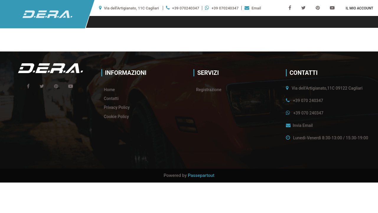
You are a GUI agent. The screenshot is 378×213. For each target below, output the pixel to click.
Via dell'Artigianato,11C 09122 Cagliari (326, 88)
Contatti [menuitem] (111, 98)
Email (256, 8)
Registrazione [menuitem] (208, 89)
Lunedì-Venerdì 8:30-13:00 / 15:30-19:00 (330, 137)
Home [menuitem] (109, 89)
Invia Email (303, 125)
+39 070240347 (185, 8)
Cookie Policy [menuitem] (116, 116)
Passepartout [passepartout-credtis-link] (201, 175)
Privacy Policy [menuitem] (117, 107)
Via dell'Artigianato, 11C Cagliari (131, 8)
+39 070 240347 (308, 100)
